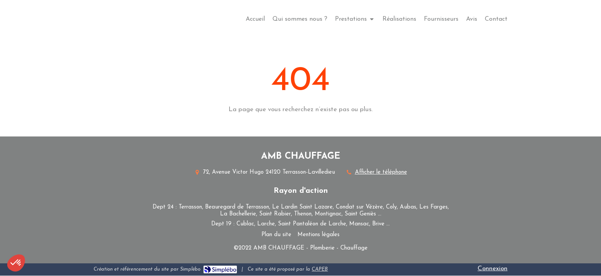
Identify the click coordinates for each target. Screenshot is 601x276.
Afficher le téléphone (381, 172)
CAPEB (320, 269)
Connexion (492, 268)
